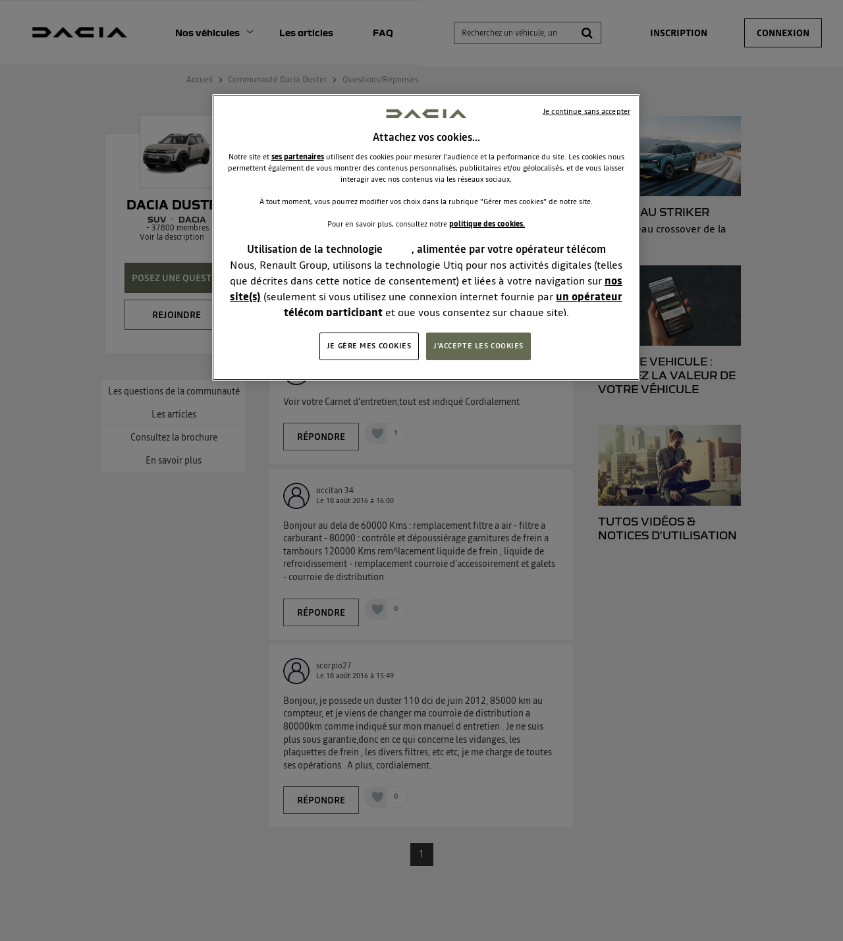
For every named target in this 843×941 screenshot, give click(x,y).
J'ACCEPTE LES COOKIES (478, 345)
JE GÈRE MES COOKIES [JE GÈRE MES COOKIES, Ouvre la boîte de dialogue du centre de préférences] (369, 345)
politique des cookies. (487, 224)
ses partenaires (297, 156)
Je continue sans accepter (586, 111)
